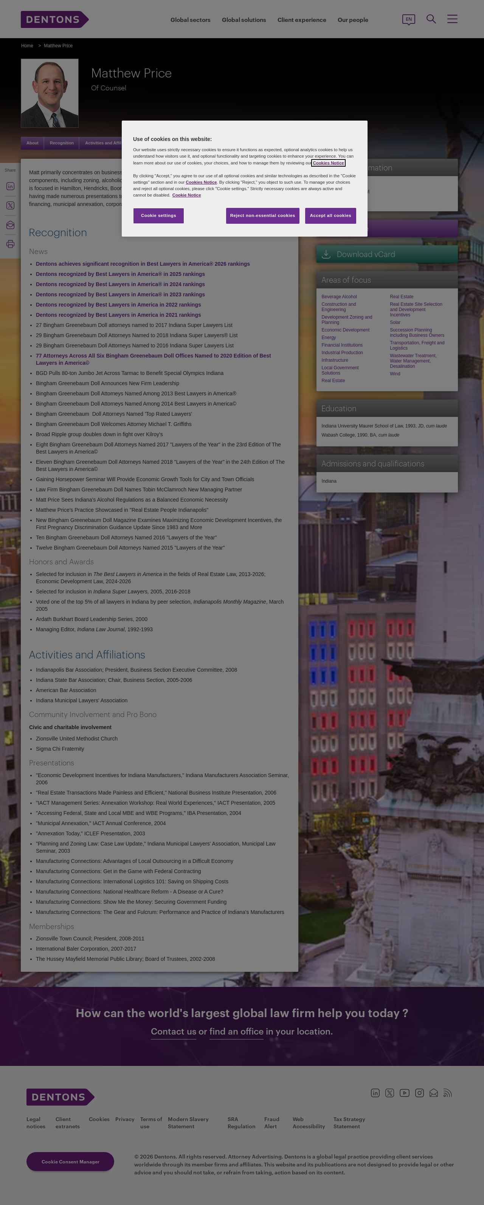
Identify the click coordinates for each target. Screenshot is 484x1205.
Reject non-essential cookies (262, 215)
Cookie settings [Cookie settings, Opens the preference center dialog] (158, 215)
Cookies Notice (328, 163)
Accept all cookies (331, 215)
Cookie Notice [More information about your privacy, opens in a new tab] (186, 195)
